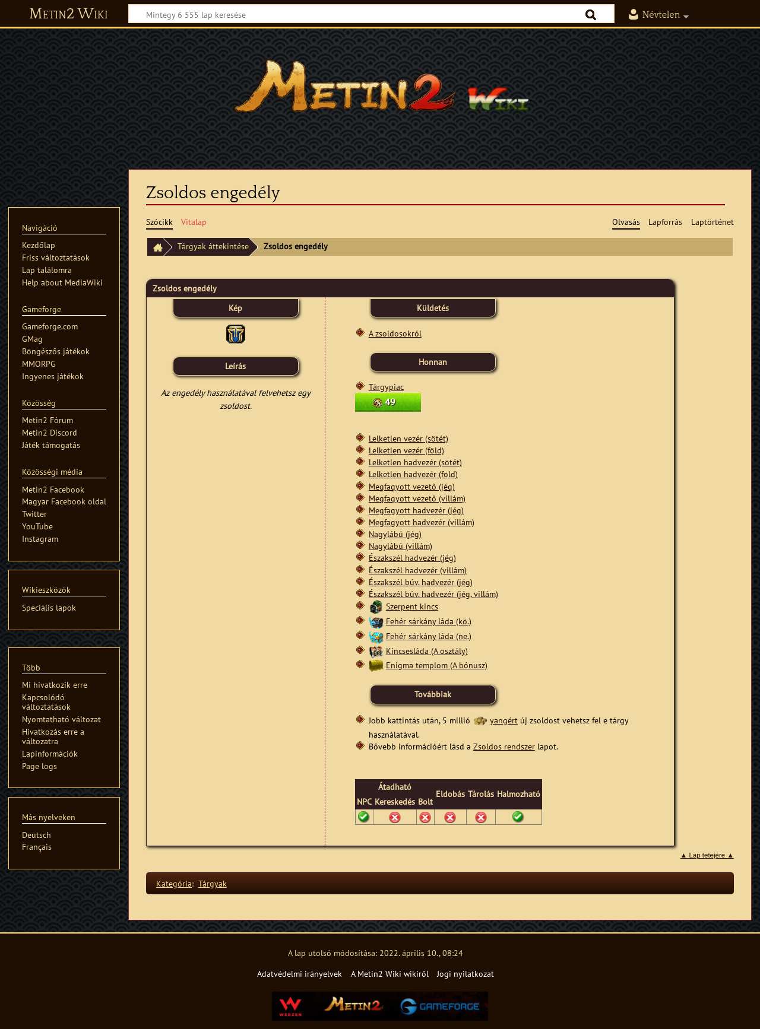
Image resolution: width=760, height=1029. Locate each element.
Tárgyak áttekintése (213, 246)
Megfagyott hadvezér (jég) (416, 510)
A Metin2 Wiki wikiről (390, 973)
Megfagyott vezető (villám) (417, 498)
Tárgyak (212, 883)
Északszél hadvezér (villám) (418, 570)
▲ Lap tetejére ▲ (707, 855)
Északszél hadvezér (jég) (412, 557)
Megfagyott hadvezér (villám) (421, 522)
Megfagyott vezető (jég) (412, 486)
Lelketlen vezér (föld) (406, 450)
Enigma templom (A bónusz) (436, 665)
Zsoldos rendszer (504, 746)
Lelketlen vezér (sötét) (408, 438)
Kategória (174, 883)
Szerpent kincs (412, 606)
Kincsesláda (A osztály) (427, 650)
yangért (504, 720)
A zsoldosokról (395, 333)
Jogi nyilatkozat (465, 973)
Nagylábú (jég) (395, 533)
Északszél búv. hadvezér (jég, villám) (433, 593)
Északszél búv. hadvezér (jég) (421, 581)
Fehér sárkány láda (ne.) (428, 635)
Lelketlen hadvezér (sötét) (415, 462)
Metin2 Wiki (68, 14)
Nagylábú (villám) (400, 545)
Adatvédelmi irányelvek (299, 973)
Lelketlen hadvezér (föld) (413, 473)
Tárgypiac (386, 386)
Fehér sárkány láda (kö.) (428, 621)
